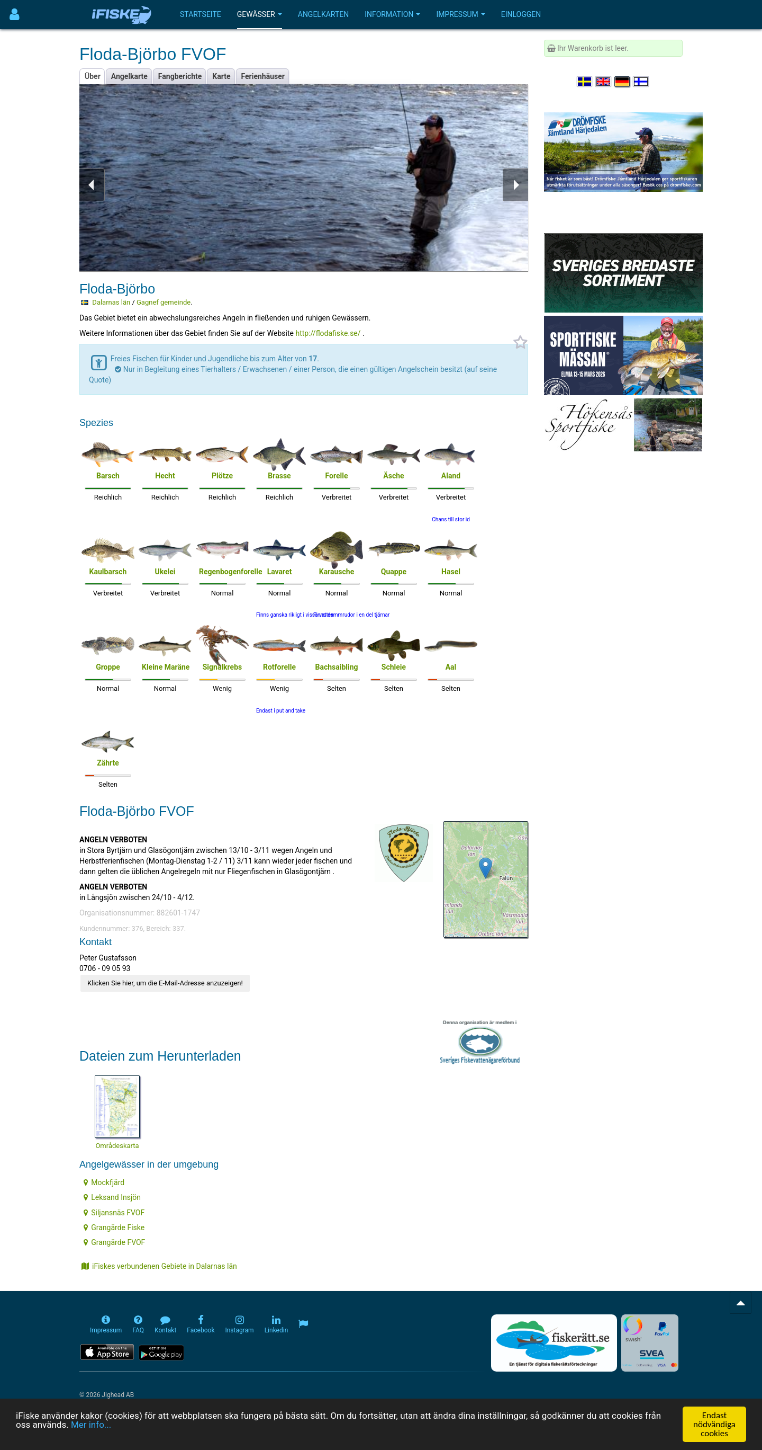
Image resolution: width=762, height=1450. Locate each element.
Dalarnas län (111, 302)
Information (392, 14)
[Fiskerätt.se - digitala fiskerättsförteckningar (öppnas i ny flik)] (554, 1343)
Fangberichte (180, 76)
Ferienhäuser (263, 76)
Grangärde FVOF (114, 1242)
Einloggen (521, 14)
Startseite (200, 14)
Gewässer (259, 14)
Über (93, 76)
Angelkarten (323, 14)
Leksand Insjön (112, 1197)
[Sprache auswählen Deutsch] (622, 81)
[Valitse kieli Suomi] (641, 81)
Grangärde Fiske (114, 1227)
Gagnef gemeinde (163, 302)
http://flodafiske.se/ (327, 333)
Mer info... (91, 1425)
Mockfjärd (104, 1182)
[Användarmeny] (14, 14)
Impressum (460, 14)
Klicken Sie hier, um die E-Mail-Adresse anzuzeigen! (165, 983)
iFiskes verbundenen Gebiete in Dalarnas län (159, 1266)
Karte (221, 76)
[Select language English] (603, 81)
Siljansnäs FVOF (114, 1212)
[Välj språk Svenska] (585, 81)
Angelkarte (129, 76)
